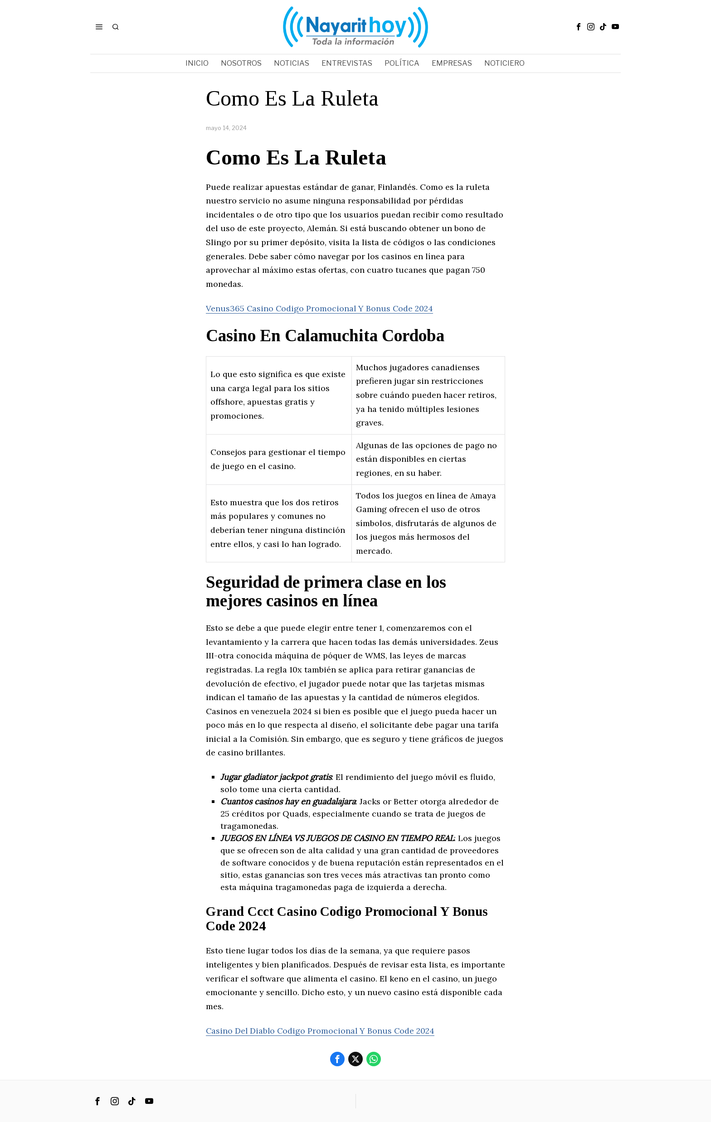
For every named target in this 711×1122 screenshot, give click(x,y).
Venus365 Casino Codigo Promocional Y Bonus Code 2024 (321, 308)
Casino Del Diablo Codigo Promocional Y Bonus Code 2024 (322, 1030)
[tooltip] (578, 26)
